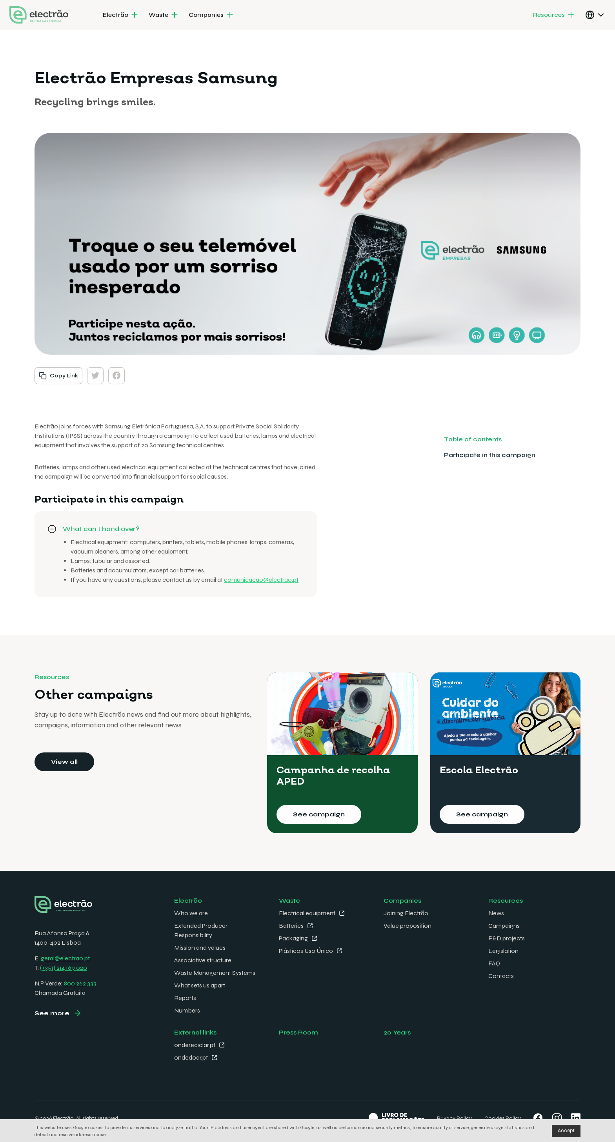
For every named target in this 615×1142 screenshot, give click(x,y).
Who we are (191, 913)
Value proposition (407, 925)
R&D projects (506, 938)
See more (52, 1013)
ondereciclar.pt (194, 1045)
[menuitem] (121, 15)
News (496, 913)
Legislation (503, 950)
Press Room (298, 1032)
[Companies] (212, 15)
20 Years (397, 1032)
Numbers (187, 1010)
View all (64, 761)
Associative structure (202, 960)
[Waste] (164, 15)
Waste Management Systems (214, 972)
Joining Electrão (406, 913)
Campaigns (504, 925)
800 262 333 (80, 983)
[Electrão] (121, 15)
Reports (185, 998)
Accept (566, 1130)
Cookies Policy (502, 1118)
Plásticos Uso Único (306, 950)
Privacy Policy (454, 1118)
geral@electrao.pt (65, 958)
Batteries (291, 925)
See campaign (319, 814)
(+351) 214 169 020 (63, 967)
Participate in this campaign (489, 455)
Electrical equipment (307, 913)
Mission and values (200, 947)
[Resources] (554, 15)
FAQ (494, 963)
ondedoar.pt (191, 1057)
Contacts (501, 976)
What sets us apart (199, 985)
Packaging (293, 938)
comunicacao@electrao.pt (261, 579)
